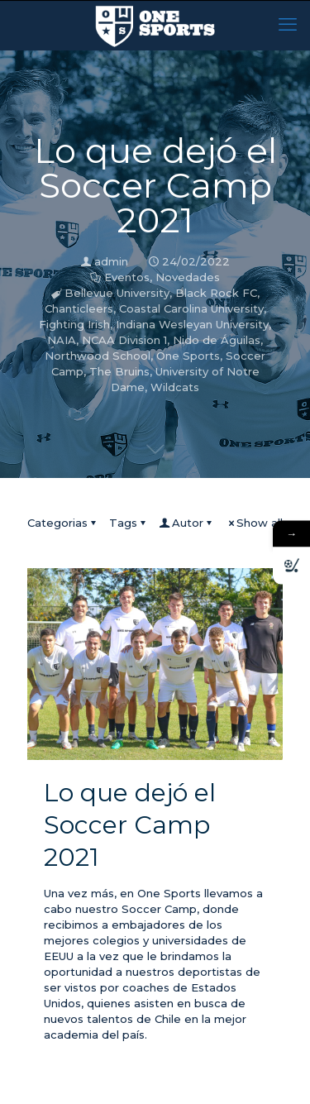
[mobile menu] (288, 25)
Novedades (187, 277)
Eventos (127, 277)
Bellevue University (116, 292)
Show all (254, 522)
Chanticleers (79, 308)
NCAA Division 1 (124, 339)
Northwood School (97, 355)
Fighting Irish (74, 324)
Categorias (62, 522)
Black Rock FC (216, 292)
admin (111, 261)
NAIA (61, 339)
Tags (128, 522)
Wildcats (174, 387)
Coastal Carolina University (191, 308)
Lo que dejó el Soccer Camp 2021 (130, 824)
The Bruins (119, 371)
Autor (186, 522)
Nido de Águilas (216, 339)
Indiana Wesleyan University (192, 324)
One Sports (188, 355)
